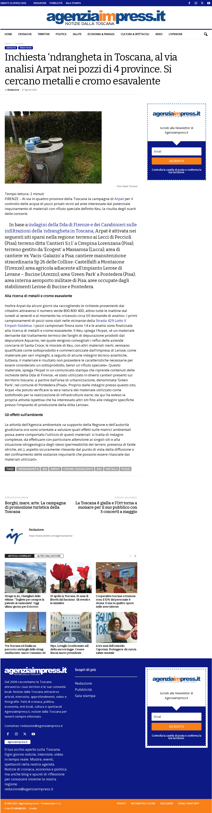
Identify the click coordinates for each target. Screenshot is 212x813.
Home (8, 34)
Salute (77, 34)
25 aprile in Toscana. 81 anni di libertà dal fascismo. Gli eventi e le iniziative (70, 600)
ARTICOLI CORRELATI (19, 555)
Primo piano (25, 47)
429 (44, 469)
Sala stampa (73, 3)
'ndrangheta (28, 469)
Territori (43, 34)
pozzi (125, 469)
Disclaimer (166, 803)
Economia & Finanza (101, 34)
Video (159, 34)
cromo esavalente (78, 469)
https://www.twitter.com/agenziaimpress (50, 535)
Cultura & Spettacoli (135, 34)
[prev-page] (130, 556)
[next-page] (135, 556)
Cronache (24, 34)
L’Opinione (175, 34)
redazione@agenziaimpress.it (41, 726)
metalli (112, 469)
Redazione (40, 3)
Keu (99, 469)
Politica (61, 34)
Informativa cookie (143, 803)
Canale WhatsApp (188, 803)
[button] (205, 34)
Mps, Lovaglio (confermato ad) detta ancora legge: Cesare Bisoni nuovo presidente (69, 649)
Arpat (119, 198)
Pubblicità (55, 3)
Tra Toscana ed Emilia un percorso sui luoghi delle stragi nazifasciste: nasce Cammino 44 (25, 649)
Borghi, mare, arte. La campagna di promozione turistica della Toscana (35, 507)
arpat (55, 469)
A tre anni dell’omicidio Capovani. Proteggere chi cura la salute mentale (116, 649)
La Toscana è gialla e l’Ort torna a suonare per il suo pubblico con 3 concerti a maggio (106, 507)
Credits (33, 808)
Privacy (121, 803)
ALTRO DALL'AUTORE (48, 555)
